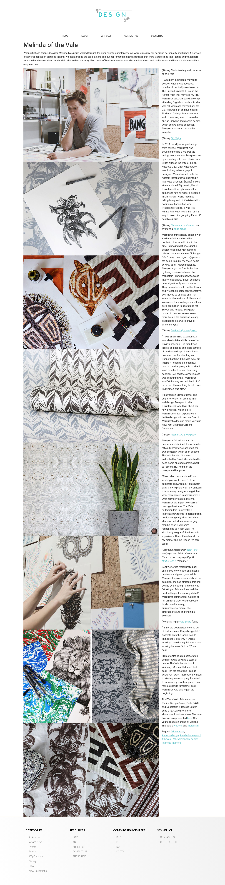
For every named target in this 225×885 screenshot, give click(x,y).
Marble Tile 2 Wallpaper (183, 434)
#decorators (177, 731)
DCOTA (120, 851)
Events (32, 846)
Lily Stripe (176, 138)
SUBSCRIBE (157, 35)
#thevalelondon (181, 739)
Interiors (176, 742)
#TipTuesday (36, 856)
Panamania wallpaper (182, 225)
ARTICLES (106, 35)
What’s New (35, 842)
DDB (118, 837)
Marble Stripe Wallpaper (184, 330)
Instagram (193, 725)
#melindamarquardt (190, 735)
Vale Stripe (185, 621)
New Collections (38, 870)
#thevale (167, 739)
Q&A (31, 866)
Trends (32, 851)
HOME (65, 35)
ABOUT (84, 35)
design (194, 739)
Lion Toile (192, 549)
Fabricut (166, 742)
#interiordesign (170, 735)
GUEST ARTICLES (169, 842)
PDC (118, 842)
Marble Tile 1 (169, 561)
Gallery (32, 861)
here (189, 718)
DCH (118, 846)
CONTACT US (131, 35)
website (178, 725)
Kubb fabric (180, 228)
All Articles (34, 837)
